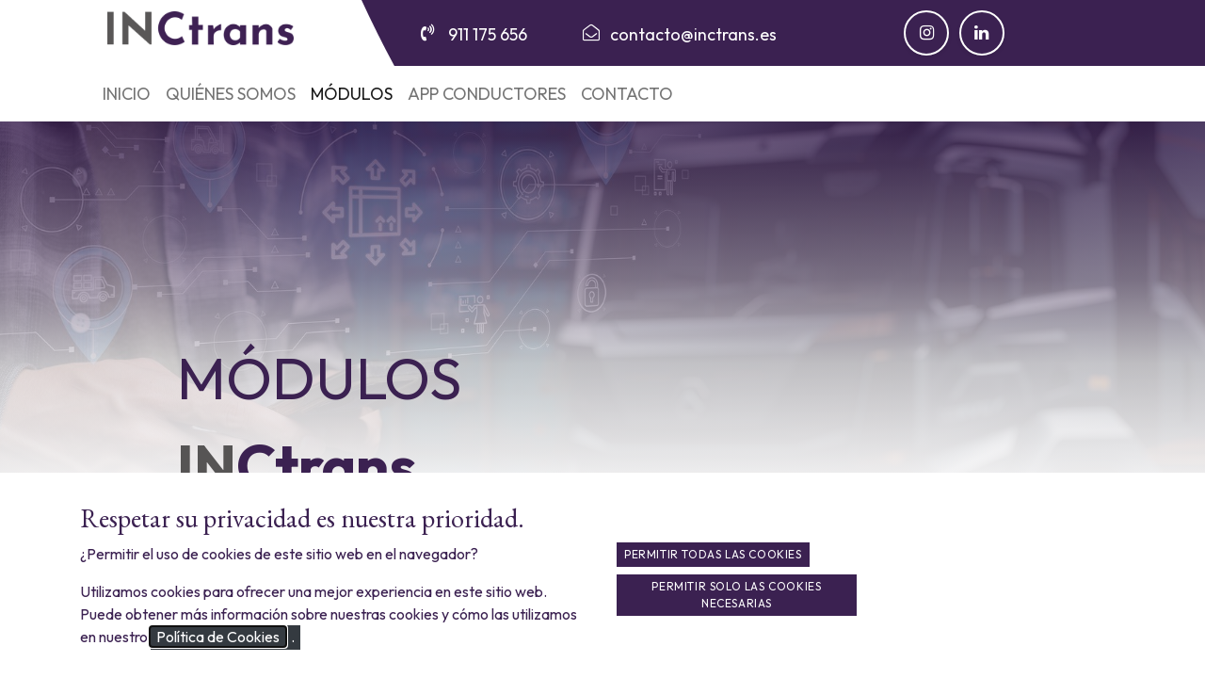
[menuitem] (126, 93)
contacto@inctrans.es (693, 34)
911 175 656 (487, 34)
